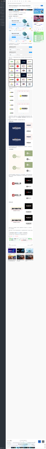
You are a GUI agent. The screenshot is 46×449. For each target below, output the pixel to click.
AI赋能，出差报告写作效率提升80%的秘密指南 (20, 260)
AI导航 (15, 408)
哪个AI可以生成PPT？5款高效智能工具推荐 (11, 254)
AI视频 (8, 407)
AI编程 (11, 408)
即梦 (9, 409)
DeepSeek (11, 409)
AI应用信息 (11, 3)
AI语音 (16, 407)
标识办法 (20, 406)
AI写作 (17, 406)
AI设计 (14, 407)
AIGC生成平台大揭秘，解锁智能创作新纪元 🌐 (20, 254)
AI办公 (10, 407)
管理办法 (21, 405)
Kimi (13, 409)
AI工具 (14, 409)
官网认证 (23, 405)
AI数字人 (12, 407)
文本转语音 (13, 408)
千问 (8, 409)
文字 (27, 146)
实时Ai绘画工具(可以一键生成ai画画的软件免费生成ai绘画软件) (29, 254)
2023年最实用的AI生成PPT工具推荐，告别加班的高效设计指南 (12, 260)
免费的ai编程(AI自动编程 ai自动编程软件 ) (29, 260)
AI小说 (9, 408)
